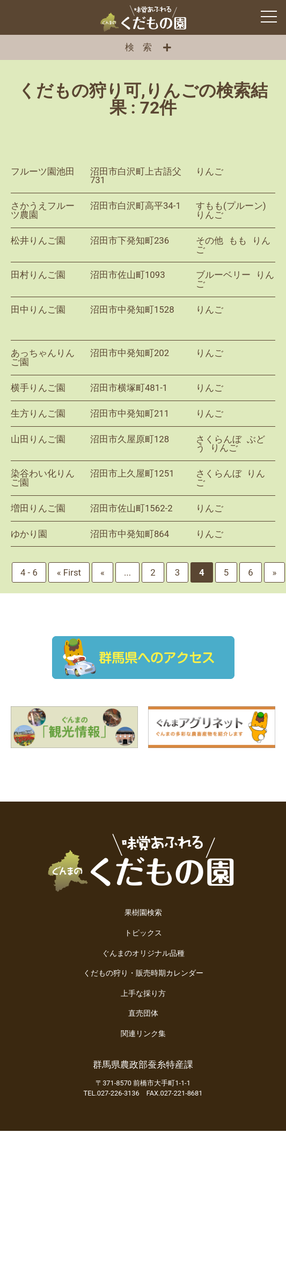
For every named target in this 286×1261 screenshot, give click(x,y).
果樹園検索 (143, 912)
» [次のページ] (275, 572)
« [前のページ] (102, 572)
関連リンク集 (143, 1033)
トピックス (143, 933)
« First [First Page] (69, 572)
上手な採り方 (143, 993)
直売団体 (143, 1013)
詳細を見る (143, 176)
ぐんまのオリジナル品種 (143, 953)
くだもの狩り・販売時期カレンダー (143, 973)
